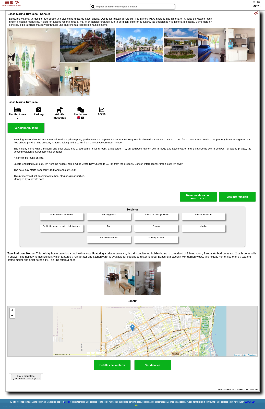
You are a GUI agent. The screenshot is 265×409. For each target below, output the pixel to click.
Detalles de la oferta (112, 365)
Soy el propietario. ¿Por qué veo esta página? (26, 377)
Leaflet (237, 355)
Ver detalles (152, 365)
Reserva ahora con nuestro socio (198, 197)
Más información (237, 196)
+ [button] (12, 310)
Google (67, 402)
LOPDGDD (250, 402)
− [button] (12, 315)
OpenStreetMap (250, 355)
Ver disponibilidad (26, 128)
